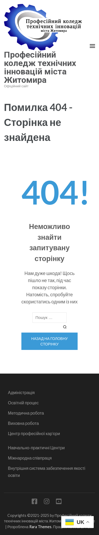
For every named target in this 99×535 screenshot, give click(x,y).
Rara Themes (40, 526)
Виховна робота (23, 423)
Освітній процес (23, 402)
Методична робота (26, 412)
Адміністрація (21, 392)
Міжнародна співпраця (30, 457)
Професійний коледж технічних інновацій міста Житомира (40, 67)
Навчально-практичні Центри (36, 447)
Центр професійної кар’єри (34, 433)
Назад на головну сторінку (49, 341)
